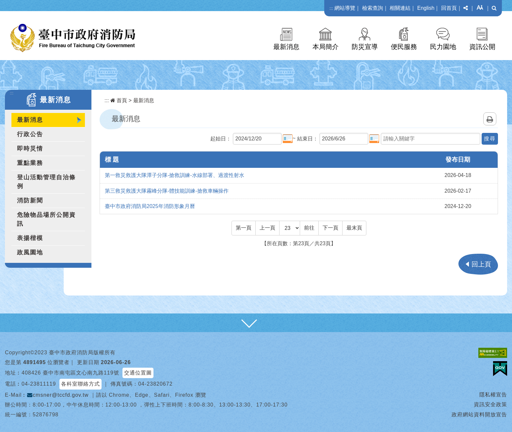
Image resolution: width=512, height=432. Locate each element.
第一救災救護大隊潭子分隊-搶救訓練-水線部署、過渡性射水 (174, 175)
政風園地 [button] (30, 252)
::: (331, 8)
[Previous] (267, 228)
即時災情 (30, 148)
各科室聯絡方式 (80, 384)
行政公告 (30, 134)
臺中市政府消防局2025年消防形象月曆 (150, 206)
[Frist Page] (244, 228)
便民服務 (404, 46)
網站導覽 (344, 8)
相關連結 (400, 8)
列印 (489, 118)
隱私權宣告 (493, 394)
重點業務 (30, 163)
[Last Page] (354, 228)
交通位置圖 (138, 373)
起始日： (220, 138)
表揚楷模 (30, 238)
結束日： (307, 138)
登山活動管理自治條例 (46, 181)
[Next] (330, 228)
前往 (309, 228)
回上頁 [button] (481, 264)
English (425, 8)
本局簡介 (325, 46)
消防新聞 (30, 200)
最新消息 (286, 46)
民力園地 (443, 46)
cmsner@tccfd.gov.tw (57, 395)
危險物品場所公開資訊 (46, 219)
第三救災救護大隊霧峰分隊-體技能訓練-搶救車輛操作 (167, 191)
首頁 (118, 100)
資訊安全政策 (490, 404)
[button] (465, 8)
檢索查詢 (372, 8)
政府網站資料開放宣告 (479, 414)
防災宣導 (365, 46)
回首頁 (449, 8)
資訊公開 (482, 46)
